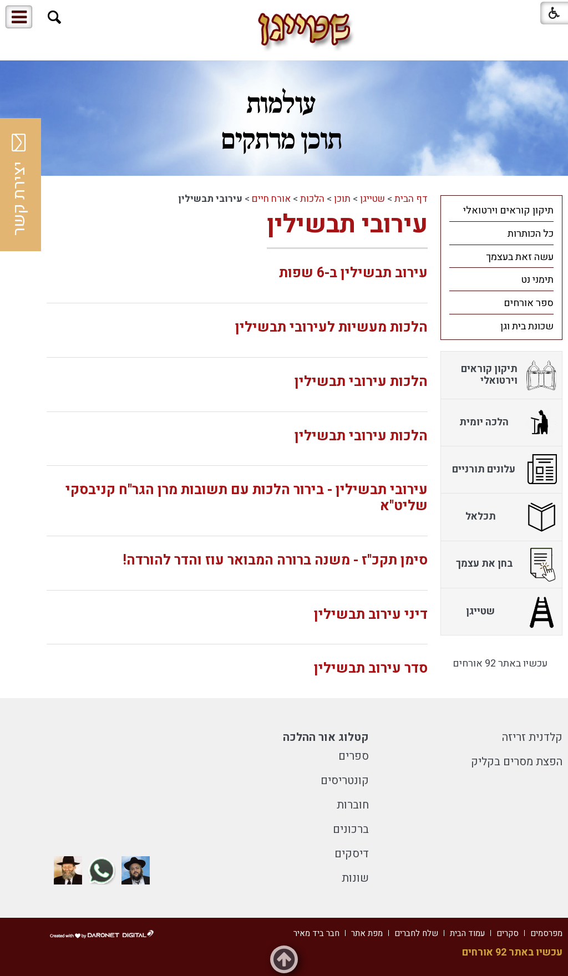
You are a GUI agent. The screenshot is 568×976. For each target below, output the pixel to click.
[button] (55, 17)
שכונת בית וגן (527, 326)
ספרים (353, 756)
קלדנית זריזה (532, 737)
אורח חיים (271, 199)
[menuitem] (501, 210)
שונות (355, 878)
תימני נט (537, 279)
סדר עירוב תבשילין (371, 668)
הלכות (312, 199)
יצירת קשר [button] (19, 185)
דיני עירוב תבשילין (371, 614)
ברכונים (351, 829)
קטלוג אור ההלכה (326, 737)
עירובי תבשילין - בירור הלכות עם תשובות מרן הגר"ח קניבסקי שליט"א (246, 498)
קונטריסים (345, 780)
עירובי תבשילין (347, 224)
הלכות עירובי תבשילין (361, 382)
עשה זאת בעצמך (520, 257)
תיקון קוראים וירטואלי (508, 210)
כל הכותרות (531, 233)
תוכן (342, 199)
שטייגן (372, 199)
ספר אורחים (529, 303)
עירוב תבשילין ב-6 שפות (353, 273)
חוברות (353, 805)
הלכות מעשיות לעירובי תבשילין (331, 327)
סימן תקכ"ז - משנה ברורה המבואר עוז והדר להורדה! (275, 560)
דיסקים (351, 854)
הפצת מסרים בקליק (516, 762)
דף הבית (411, 199)
